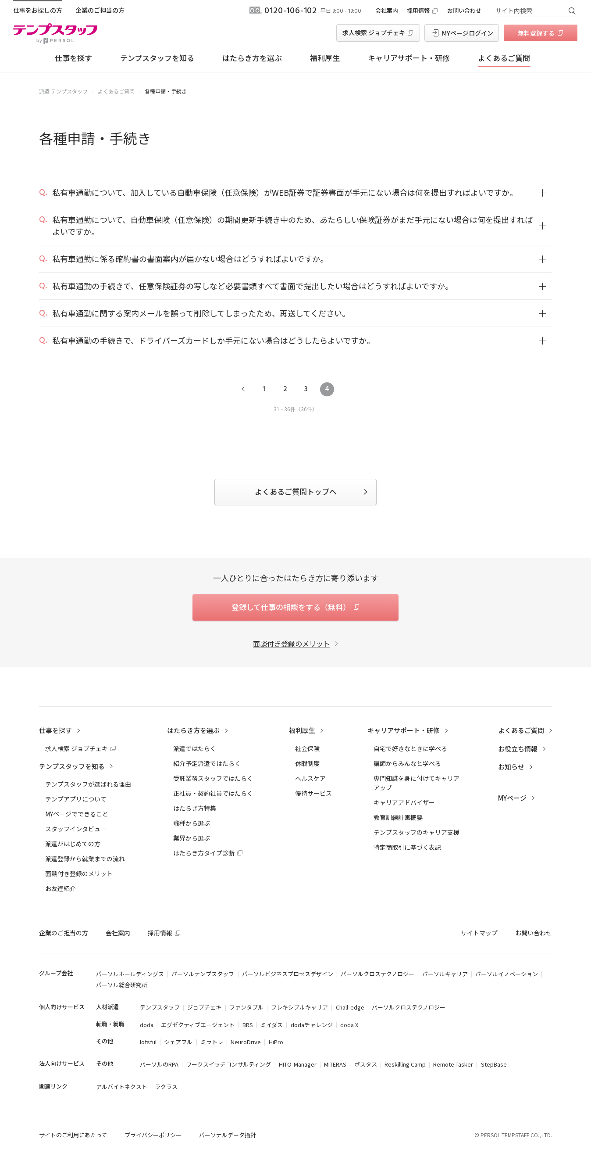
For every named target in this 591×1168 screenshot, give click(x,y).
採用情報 (418, 10)
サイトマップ (479, 932)
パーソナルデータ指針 (227, 1135)
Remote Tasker (453, 1064)
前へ (243, 389)
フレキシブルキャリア (299, 1007)
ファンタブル (246, 1007)
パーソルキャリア (445, 974)
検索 (572, 10)
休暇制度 (307, 763)
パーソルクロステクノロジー (377, 974)
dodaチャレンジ (312, 1025)
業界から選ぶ (191, 838)
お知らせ (511, 766)
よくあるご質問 (504, 57)
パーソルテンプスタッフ (202, 974)
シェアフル (178, 1042)
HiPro (276, 1042)
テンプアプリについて (76, 798)
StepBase (494, 1064)
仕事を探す (73, 57)
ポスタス (365, 1064)
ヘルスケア (310, 778)
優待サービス (313, 793)
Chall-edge (350, 1007)
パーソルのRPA (159, 1064)
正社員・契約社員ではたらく (213, 793)
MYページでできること (76, 813)
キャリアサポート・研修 (409, 57)
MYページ (512, 797)
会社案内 (386, 10)
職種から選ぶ (191, 823)
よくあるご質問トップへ (296, 491)
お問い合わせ (464, 10)
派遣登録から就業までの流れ (85, 858)
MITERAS (335, 1064)
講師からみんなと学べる (407, 763)
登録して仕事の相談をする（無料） (290, 606)
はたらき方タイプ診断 (204, 852)
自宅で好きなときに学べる (410, 748)
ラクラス (166, 1086)
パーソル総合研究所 (121, 985)
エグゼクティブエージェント (198, 1025)
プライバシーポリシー (153, 1135)
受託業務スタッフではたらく (213, 778)
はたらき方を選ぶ (252, 57)
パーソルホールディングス (130, 974)
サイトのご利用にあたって (73, 1135)
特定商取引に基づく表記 (407, 847)
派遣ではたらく (194, 748)
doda (146, 1025)
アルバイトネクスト (121, 1086)
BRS (247, 1025)
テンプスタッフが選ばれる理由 (88, 784)
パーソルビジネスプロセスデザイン (287, 974)
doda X (349, 1025)
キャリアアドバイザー (404, 802)
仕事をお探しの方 (37, 10)
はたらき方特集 (194, 808)
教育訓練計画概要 (398, 817)
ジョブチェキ (204, 1007)
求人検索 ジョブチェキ (373, 32)
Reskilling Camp (405, 1064)
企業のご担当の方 (100, 10)
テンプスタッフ (160, 1007)
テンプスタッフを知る (157, 57)
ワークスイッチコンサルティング (228, 1064)
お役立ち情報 (518, 748)
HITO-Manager (298, 1064)
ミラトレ (211, 1042)
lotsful (148, 1042)
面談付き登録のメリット (291, 643)
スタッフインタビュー (76, 828)
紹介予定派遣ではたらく (207, 763)
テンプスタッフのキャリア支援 (416, 832)
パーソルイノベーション (506, 974)
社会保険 (307, 748)
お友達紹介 (60, 888)
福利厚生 (325, 57)
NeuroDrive (246, 1042)
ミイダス (271, 1025)
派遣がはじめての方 (72, 843)
